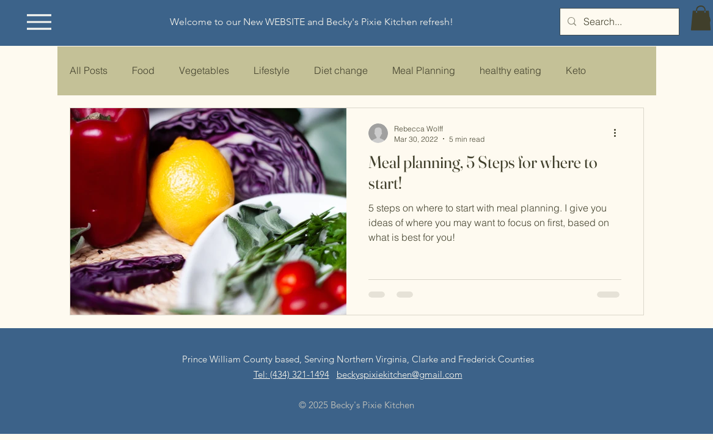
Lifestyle (272, 70)
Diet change (341, 70)
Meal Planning (423, 70)
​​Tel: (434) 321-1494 (291, 374)
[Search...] (618, 22)
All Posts (89, 70)
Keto (576, 70)
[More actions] (619, 133)
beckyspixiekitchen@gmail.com (400, 374)
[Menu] (39, 21)
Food (143, 70)
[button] (700, 18)
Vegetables (204, 70)
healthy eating (510, 70)
